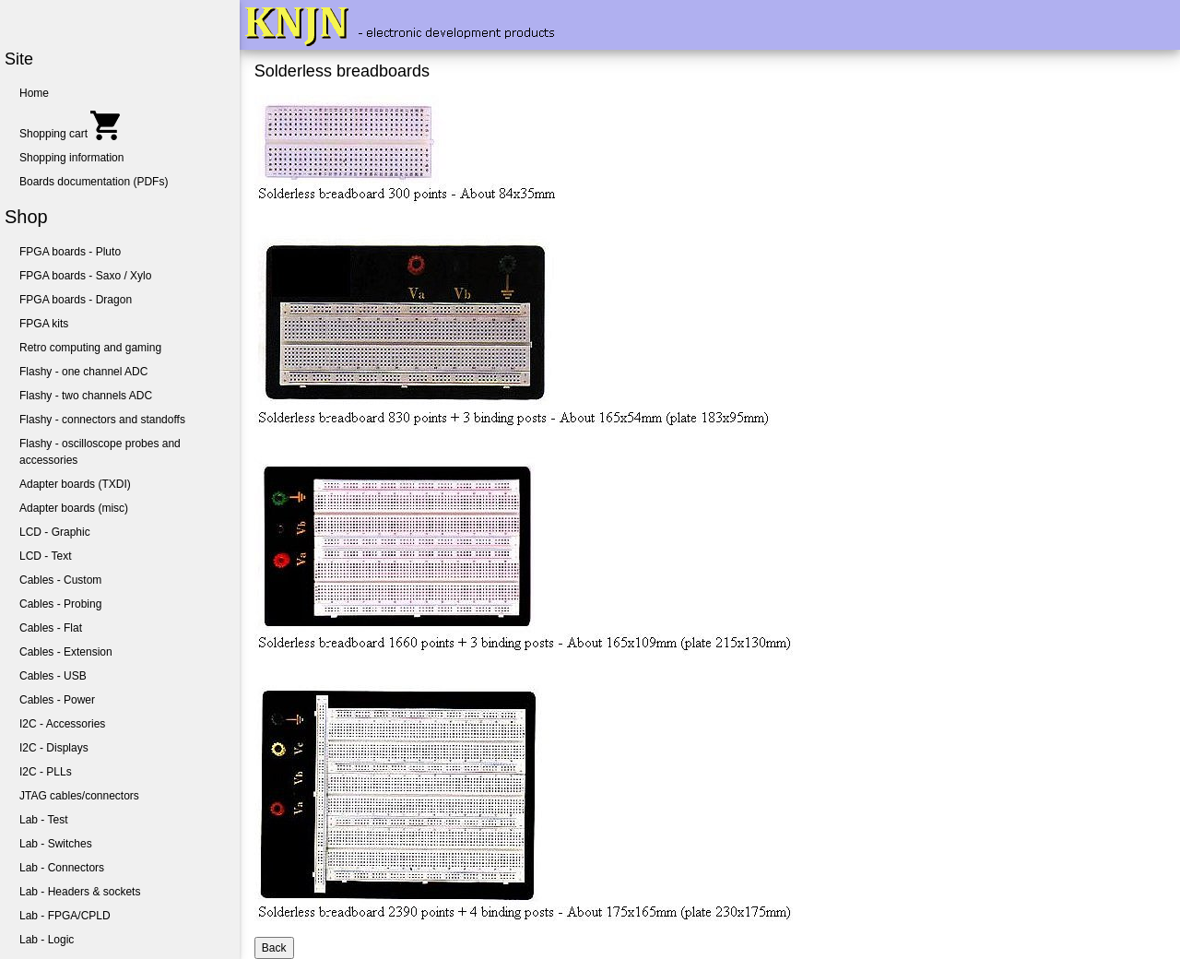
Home (34, 93)
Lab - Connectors (61, 867)
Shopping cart (69, 125)
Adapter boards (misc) (73, 508)
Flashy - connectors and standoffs (102, 419)
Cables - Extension (65, 651)
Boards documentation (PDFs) (93, 181)
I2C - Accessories (62, 723)
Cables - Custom (60, 580)
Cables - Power (57, 699)
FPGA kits (43, 323)
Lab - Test (43, 819)
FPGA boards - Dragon (75, 299)
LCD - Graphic (54, 532)
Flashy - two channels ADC (85, 395)
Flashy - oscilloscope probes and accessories (100, 452)
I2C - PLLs (45, 771)
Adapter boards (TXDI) (75, 484)
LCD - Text (45, 556)
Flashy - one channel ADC (83, 371)
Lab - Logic (46, 939)
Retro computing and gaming (90, 347)
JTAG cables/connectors (79, 795)
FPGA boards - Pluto (70, 251)
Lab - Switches (55, 843)
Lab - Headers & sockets (79, 891)
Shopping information (71, 157)
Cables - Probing (60, 604)
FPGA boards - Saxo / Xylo (85, 275)
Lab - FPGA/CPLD (65, 915)
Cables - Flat (50, 628)
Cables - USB (53, 675)
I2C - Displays (53, 747)
